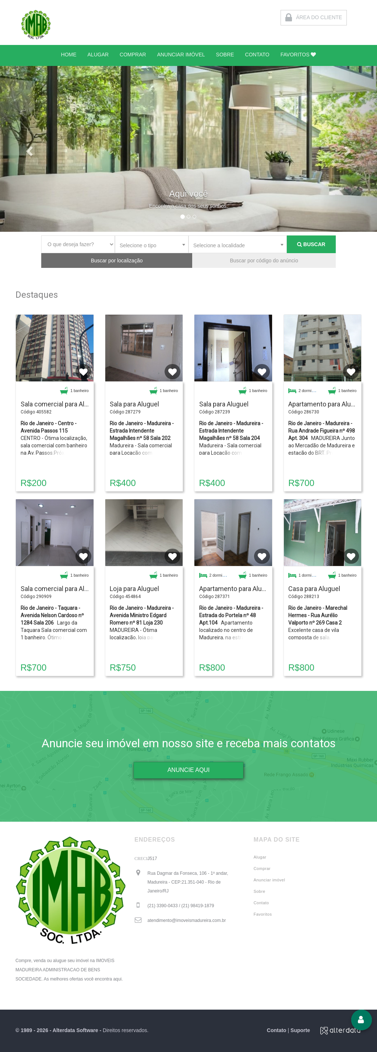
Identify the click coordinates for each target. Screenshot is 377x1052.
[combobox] (151, 244)
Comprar (262, 868)
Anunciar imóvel (269, 880)
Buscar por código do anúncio (264, 260)
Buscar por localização (117, 260)
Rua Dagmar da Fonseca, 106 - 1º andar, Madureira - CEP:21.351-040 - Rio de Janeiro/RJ (188, 882)
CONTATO (257, 54)
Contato (261, 903)
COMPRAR (133, 54)
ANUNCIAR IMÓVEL (181, 54)
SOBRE (225, 54)
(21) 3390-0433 (181, 905)
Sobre (259, 891)
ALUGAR (98, 54)
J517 (152, 858)
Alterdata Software (75, 1030)
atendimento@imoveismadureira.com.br (187, 920)
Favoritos (263, 914)
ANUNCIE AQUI (189, 770)
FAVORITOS (298, 54)
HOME (69, 54)
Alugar (260, 857)
